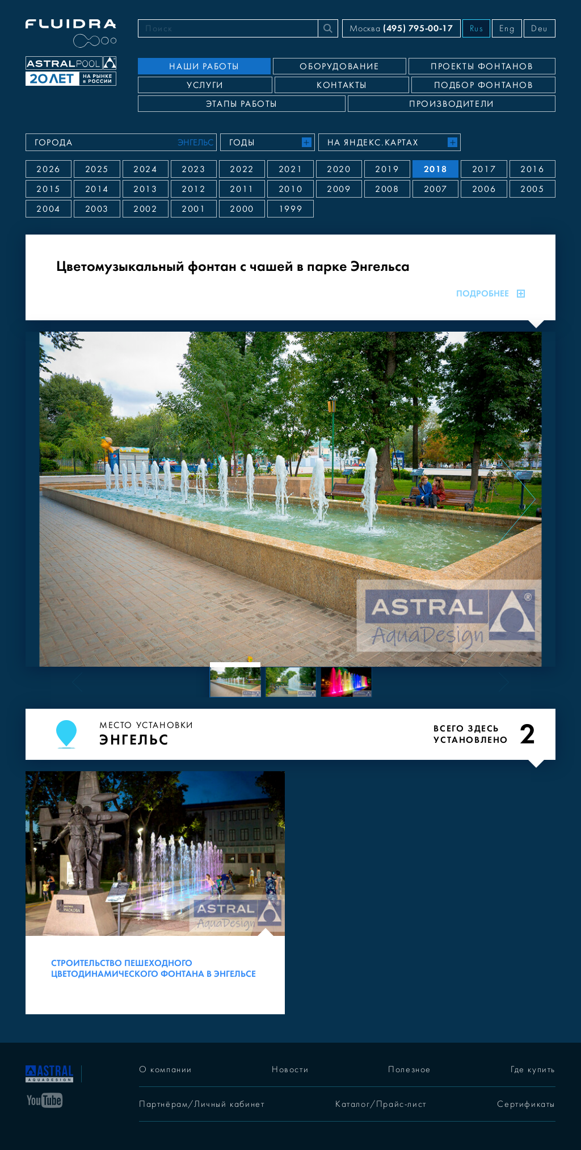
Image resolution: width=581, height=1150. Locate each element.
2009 (339, 189)
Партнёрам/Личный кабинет (201, 1104)
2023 (193, 169)
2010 (290, 189)
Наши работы (204, 66)
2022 (242, 169)
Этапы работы (241, 104)
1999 (290, 209)
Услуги (205, 85)
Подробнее (490, 294)
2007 (436, 189)
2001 (193, 209)
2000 (242, 209)
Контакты (342, 85)
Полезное (409, 1069)
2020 (339, 169)
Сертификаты (526, 1104)
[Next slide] (516, 499)
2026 (48, 169)
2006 (484, 189)
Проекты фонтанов (482, 66)
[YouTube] (45, 1099)
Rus (476, 28)
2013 (145, 189)
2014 (97, 189)
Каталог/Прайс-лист (381, 1104)
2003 (97, 209)
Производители (451, 104)
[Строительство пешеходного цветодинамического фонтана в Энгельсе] (155, 892)
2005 (532, 189)
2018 (436, 169)
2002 (145, 209)
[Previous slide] (65, 499)
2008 (387, 189)
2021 (290, 169)
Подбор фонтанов (483, 85)
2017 (484, 169)
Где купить (533, 1069)
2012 (193, 189)
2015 (48, 189)
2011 (242, 189)
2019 (387, 169)
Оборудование (339, 66)
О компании (165, 1069)
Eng (507, 28)
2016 (532, 169)
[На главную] (49, 1073)
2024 (145, 169)
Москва (401, 28)
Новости (290, 1069)
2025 (97, 169)
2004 (48, 209)
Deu (539, 28)
